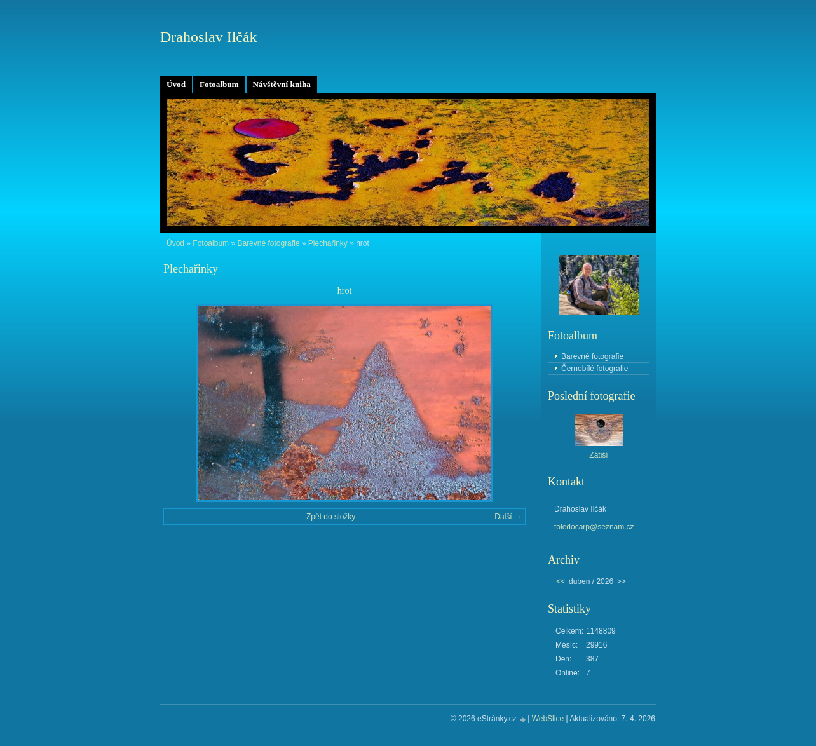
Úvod (176, 84)
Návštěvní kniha (282, 84)
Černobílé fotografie (594, 368)
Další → (508, 516)
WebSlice (548, 718)
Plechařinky (328, 243)
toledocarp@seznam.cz (594, 526)
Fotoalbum (219, 84)
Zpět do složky (330, 516)
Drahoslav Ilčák (208, 37)
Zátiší (598, 455)
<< (560, 581)
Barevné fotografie (268, 243)
